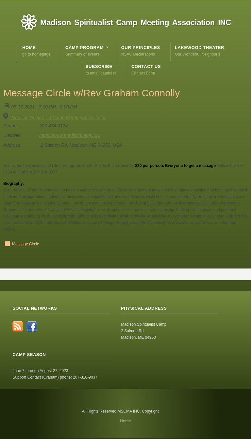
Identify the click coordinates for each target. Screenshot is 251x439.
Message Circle (25, 244)
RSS (17, 326)
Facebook (32, 326)
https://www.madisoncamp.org (69, 135)
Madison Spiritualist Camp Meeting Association (59, 117)
